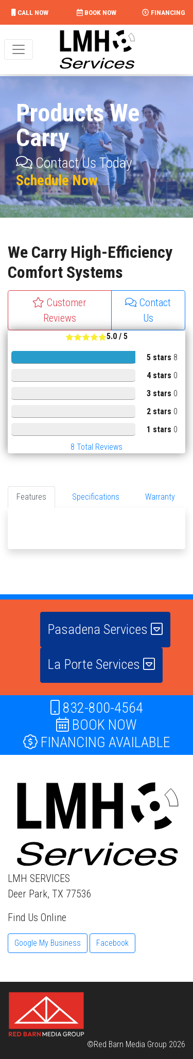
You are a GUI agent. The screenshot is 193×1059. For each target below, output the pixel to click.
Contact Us (148, 310)
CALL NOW (29, 12)
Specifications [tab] (95, 497)
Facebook (112, 943)
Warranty (160, 497)
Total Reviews (96, 447)
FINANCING (163, 12)
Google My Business (47, 943)
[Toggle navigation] (18, 49)
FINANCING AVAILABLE (96, 742)
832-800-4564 (96, 707)
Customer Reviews (59, 310)
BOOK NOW (96, 12)
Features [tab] (31, 497)
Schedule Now (57, 180)
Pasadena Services (105, 629)
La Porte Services (101, 664)
